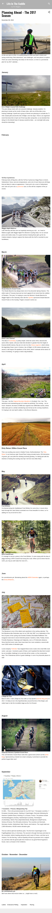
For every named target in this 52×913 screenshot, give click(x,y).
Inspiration (24, 904)
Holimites (14, 649)
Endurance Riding (12, 904)
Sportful (30, 297)
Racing (32, 904)
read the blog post (41, 698)
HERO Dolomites (33, 577)
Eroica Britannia (9, 579)
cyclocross (20, 186)
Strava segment (36, 345)
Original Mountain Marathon (21, 401)
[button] (49, 12)
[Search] (49, 4)
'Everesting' (12, 340)
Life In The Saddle (16, 4)
